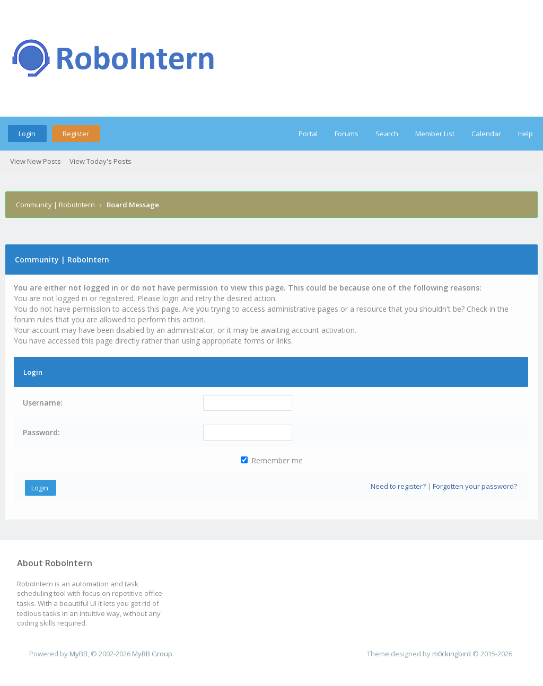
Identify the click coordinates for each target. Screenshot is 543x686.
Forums (346, 133)
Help (525, 133)
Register (76, 133)
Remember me (272, 460)
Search (386, 133)
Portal (308, 133)
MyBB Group (152, 653)
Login (27, 133)
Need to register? (398, 486)
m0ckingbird (451, 653)
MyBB (78, 653)
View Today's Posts (100, 161)
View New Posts (35, 161)
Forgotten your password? (475, 486)
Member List (434, 133)
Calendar (486, 133)
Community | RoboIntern (55, 204)
